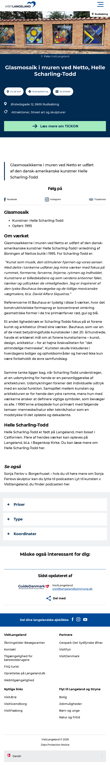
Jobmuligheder (70, 704)
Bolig (63, 697)
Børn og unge (69, 710)
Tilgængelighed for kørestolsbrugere (18, 658)
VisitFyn (65, 649)
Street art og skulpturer (48, 112)
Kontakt (10, 649)
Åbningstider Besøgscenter (24, 643)
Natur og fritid (69, 717)
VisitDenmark (69, 656)
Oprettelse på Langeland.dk (24, 673)
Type (15, 519)
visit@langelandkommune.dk (72, 588)
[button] (73, 4)
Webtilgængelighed (19, 680)
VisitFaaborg (13, 710)
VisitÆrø (10, 697)
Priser (16, 504)
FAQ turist (11, 666)
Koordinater (21, 534)
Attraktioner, (21, 112)
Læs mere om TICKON (55, 126)
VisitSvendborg (15, 704)
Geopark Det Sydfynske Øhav (81, 643)
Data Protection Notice (55, 744)
